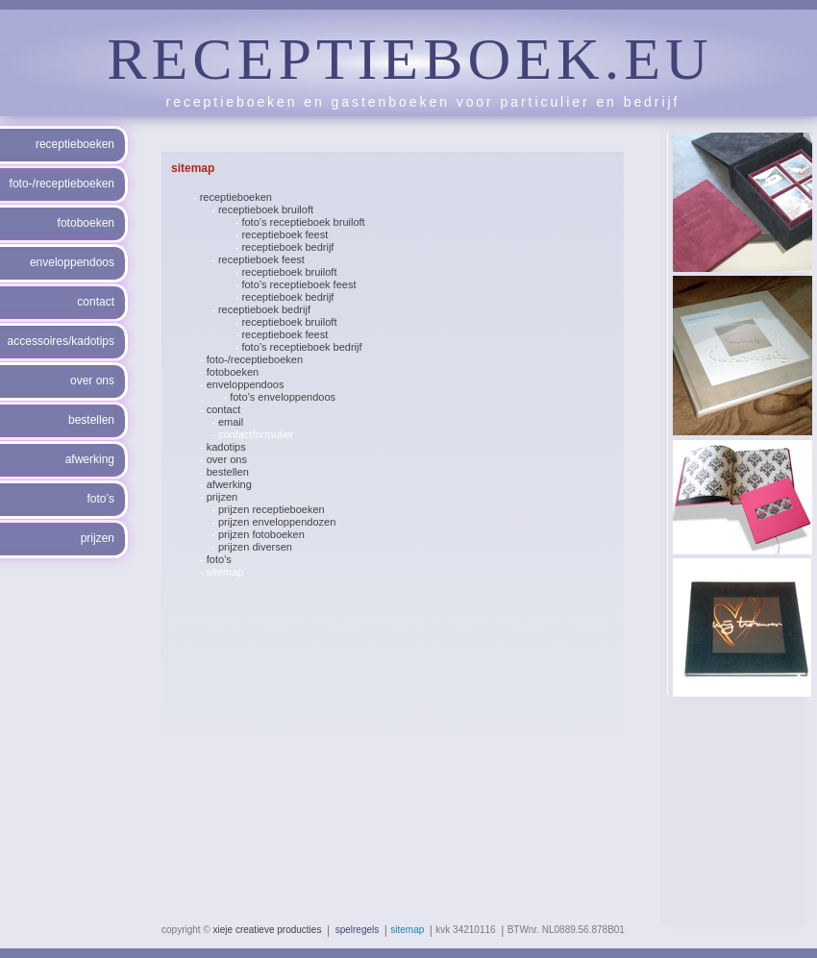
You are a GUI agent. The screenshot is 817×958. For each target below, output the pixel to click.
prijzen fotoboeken (261, 534)
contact (223, 409)
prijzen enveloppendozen (276, 522)
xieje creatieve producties (267, 929)
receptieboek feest (284, 234)
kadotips (226, 447)
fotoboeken (233, 372)
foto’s (219, 559)
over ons (227, 459)
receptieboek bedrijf (287, 247)
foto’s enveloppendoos (282, 397)
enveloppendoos (246, 384)
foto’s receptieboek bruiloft (302, 222)
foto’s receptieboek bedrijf (301, 347)
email (230, 422)
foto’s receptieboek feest (298, 284)
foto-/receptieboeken (255, 359)
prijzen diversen (255, 547)
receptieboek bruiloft (265, 209)
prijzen (222, 497)
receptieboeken (236, 197)
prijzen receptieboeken (271, 509)
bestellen (228, 472)
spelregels (357, 929)
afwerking (229, 484)
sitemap (225, 571)
